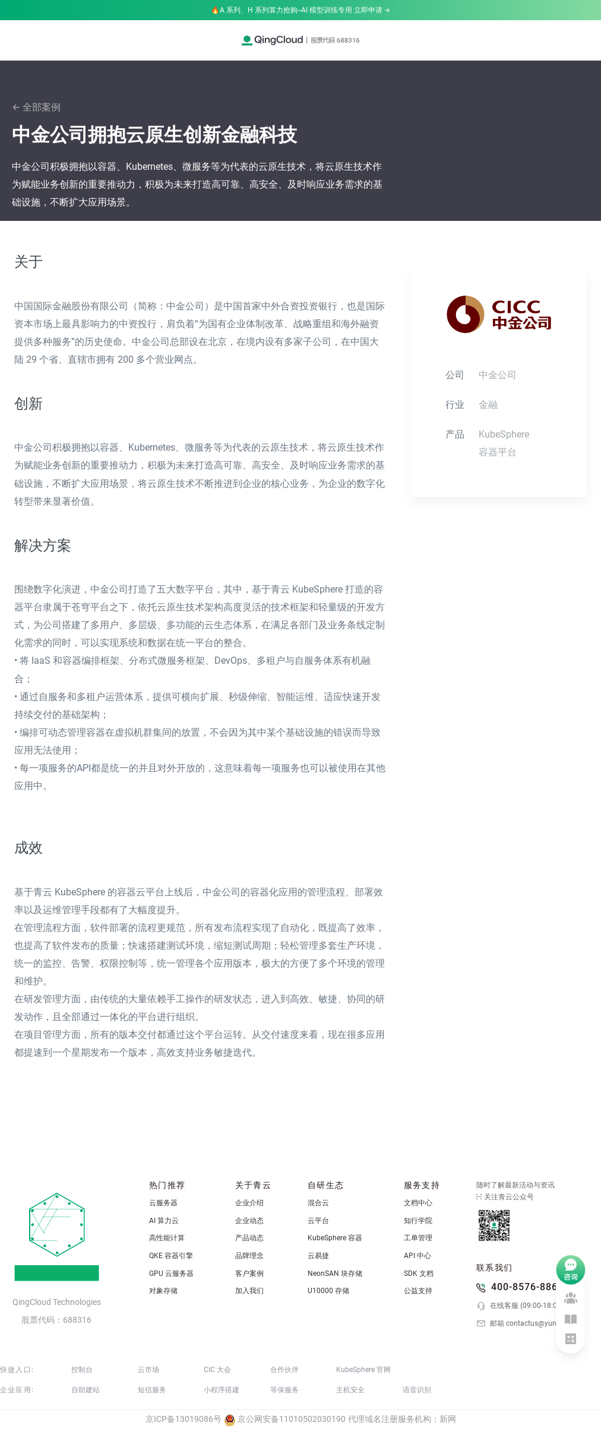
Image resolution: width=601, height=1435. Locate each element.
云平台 (318, 1221)
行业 (454, 404)
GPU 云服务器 (171, 1273)
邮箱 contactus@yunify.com (528, 1323)
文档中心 (418, 1203)
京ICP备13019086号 (183, 1419)
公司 (454, 375)
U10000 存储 (328, 1291)
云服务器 (163, 1203)
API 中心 (417, 1256)
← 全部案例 (36, 107)
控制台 (82, 1370)
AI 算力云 (164, 1221)
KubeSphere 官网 (363, 1370)
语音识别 (417, 1390)
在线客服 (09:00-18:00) (520, 1306)
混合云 (318, 1203)
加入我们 (249, 1291)
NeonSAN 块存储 (335, 1273)
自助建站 (85, 1390)
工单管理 (418, 1238)
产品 (454, 434)
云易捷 (318, 1256)
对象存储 (163, 1291)
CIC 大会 (217, 1370)
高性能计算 (167, 1238)
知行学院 (418, 1221)
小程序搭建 (221, 1390)
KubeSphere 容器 (335, 1238)
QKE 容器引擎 (171, 1256)
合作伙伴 (284, 1370)
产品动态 (249, 1238)
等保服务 (284, 1390)
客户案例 (249, 1273)
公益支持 (418, 1291)
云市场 (148, 1370)
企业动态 (249, 1221)
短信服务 (152, 1390)
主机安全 (350, 1390)
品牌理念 (249, 1256)
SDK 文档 (419, 1273)
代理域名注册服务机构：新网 (402, 1419)
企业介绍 (249, 1203)
